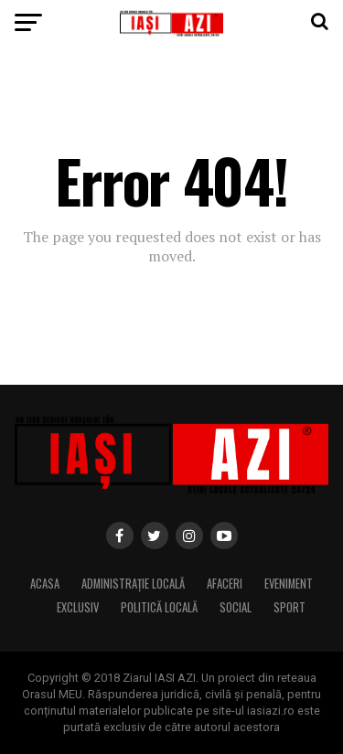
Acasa (44, 583)
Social (236, 607)
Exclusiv (78, 607)
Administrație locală (133, 583)
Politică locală (159, 607)
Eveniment (288, 583)
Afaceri (224, 583)
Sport (289, 607)
